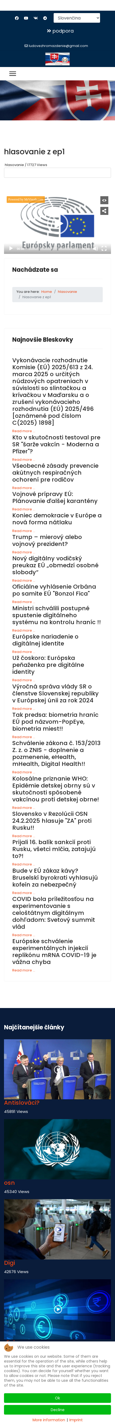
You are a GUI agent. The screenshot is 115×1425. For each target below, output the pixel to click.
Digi (9, 1263)
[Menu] (12, 73)
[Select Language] (76, 18)
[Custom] (45, 18)
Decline (58, 1409)
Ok (57, 1398)
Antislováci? (21, 1103)
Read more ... (23, 431)
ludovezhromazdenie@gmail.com (58, 46)
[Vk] (36, 18)
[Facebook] (17, 18)
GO (15, 185)
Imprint (76, 1420)
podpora (60, 30)
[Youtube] (26, 18)
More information (49, 1420)
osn (9, 1183)
